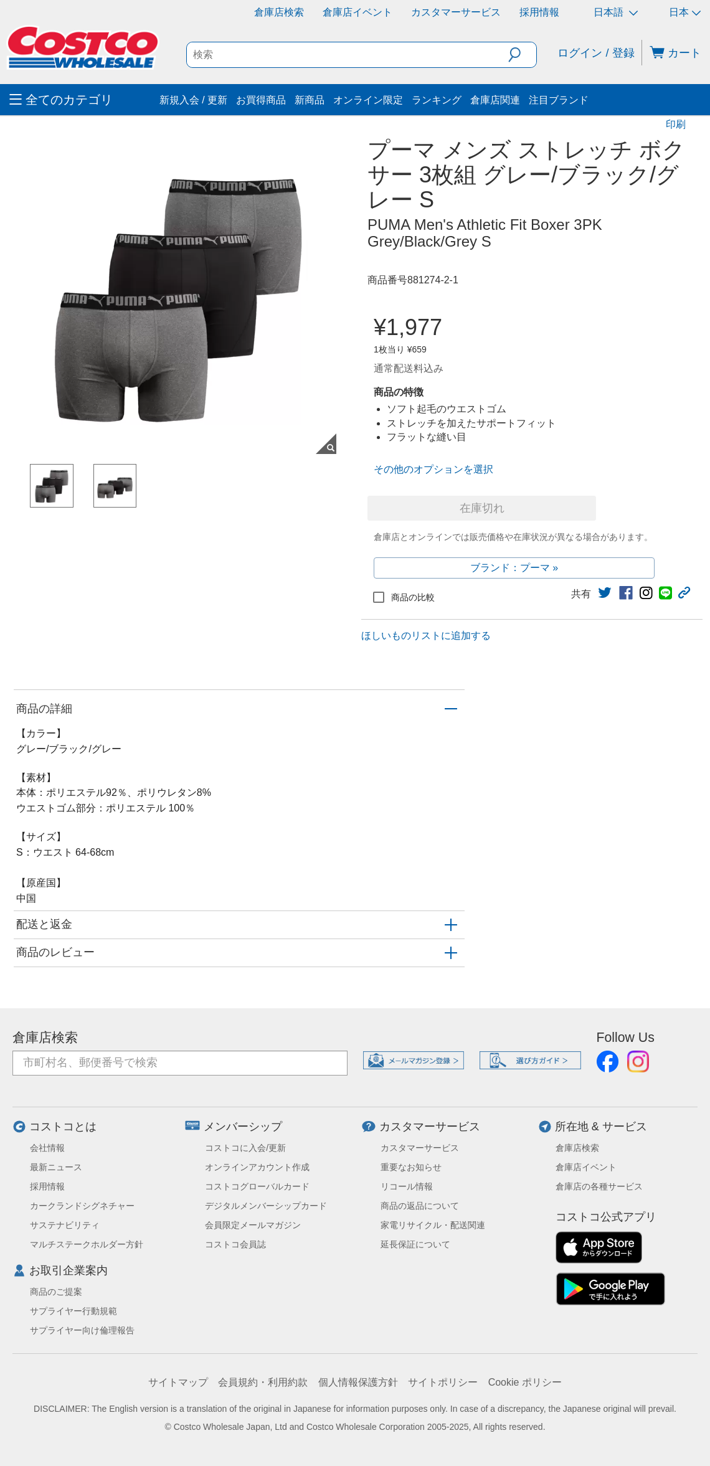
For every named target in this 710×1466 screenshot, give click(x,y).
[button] (522, 54)
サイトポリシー (443, 1382)
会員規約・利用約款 (263, 1382)
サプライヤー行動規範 (73, 1311)
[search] (347, 54)
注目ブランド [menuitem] (559, 100)
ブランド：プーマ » (514, 567)
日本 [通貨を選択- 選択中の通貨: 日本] (685, 12)
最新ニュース (56, 1167)
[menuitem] (82, 99)
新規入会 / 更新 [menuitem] (193, 100)
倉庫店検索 (279, 12)
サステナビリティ (65, 1225)
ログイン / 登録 (595, 53)
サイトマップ (178, 1382)
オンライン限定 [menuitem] (368, 100)
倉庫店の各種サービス (599, 1186)
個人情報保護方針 (358, 1382)
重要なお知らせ (411, 1167)
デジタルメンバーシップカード (266, 1206)
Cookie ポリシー (525, 1382)
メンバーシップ (243, 1126)
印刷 (676, 124)
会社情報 (47, 1148)
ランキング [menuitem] (437, 100)
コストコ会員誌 (235, 1244)
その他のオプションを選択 (433, 469)
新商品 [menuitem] (309, 100)
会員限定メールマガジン (253, 1225)
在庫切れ (482, 508)
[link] (604, 593)
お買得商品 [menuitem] (261, 100)
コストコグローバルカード (257, 1186)
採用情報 (539, 12)
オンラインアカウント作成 (257, 1167)
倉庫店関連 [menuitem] (495, 100)
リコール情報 (407, 1186)
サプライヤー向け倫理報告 (82, 1330)
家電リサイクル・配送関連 (433, 1225)
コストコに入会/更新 (245, 1148)
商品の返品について (420, 1206)
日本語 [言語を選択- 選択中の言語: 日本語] (616, 12)
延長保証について (415, 1244)
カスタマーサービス (456, 12)
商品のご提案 (56, 1292)
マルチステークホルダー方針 (86, 1244)
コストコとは (63, 1126)
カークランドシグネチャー (82, 1206)
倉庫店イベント (357, 12)
